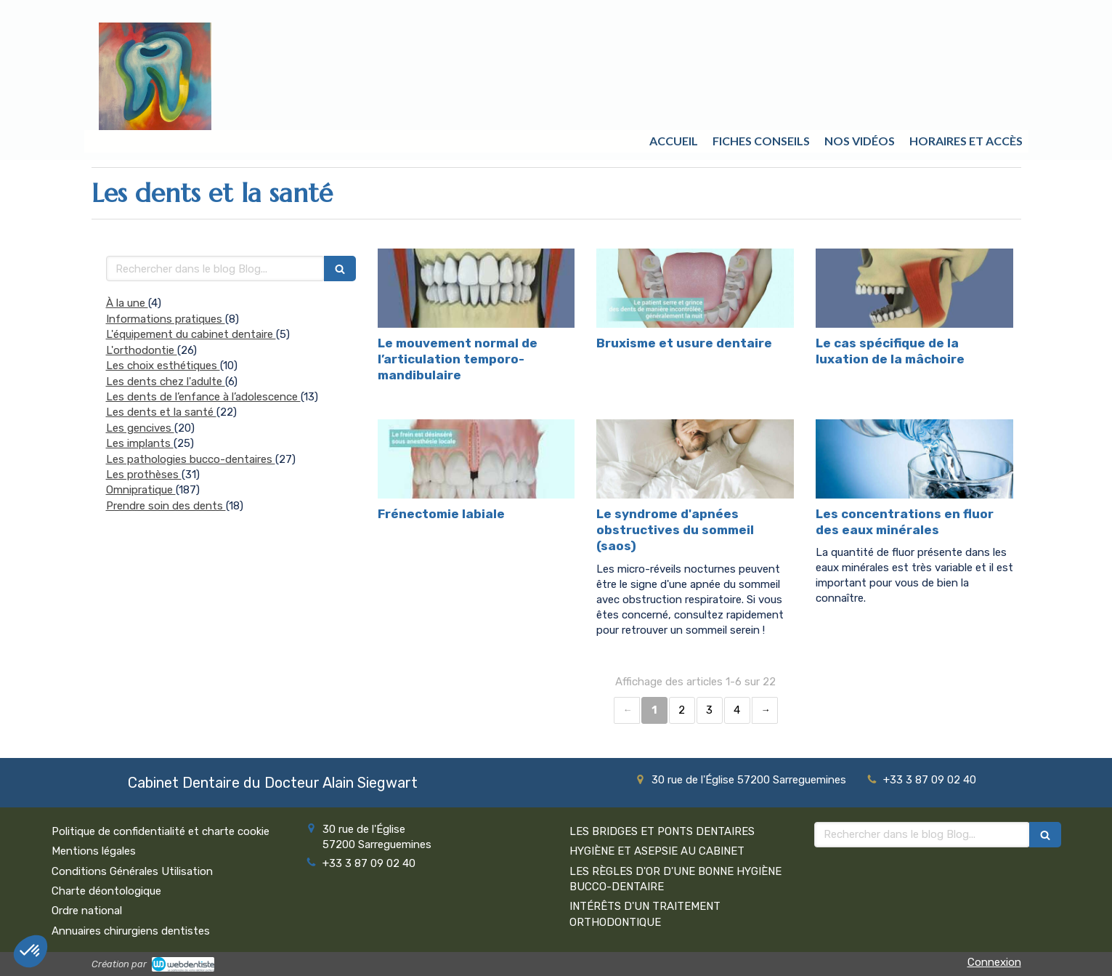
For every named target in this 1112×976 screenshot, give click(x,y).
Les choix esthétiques (163, 365)
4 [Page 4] (737, 710)
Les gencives (140, 428)
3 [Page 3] (709, 710)
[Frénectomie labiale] (476, 459)
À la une (127, 303)
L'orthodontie (141, 350)
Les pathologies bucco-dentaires (190, 459)
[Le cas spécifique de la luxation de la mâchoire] (914, 288)
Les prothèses (144, 474)
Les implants (140, 443)
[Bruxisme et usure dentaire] (695, 288)
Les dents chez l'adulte (165, 381)
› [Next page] (765, 710)
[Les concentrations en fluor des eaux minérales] (914, 459)
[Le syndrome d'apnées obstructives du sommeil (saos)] (695, 459)
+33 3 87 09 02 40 (929, 779)
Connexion (994, 962)
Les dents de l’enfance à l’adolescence (203, 396)
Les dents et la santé (161, 412)
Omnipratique (141, 489)
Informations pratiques (165, 319)
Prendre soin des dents (166, 505)
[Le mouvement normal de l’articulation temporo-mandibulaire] (476, 288)
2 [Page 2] (681, 710)
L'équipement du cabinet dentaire (191, 334)
